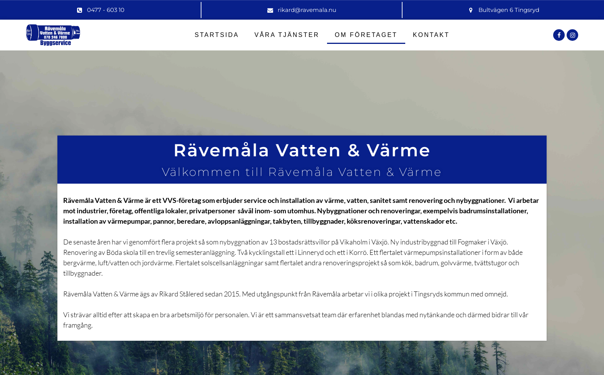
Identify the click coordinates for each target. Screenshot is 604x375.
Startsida (217, 35)
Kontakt (431, 35)
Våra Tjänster (287, 35)
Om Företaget (366, 35)
